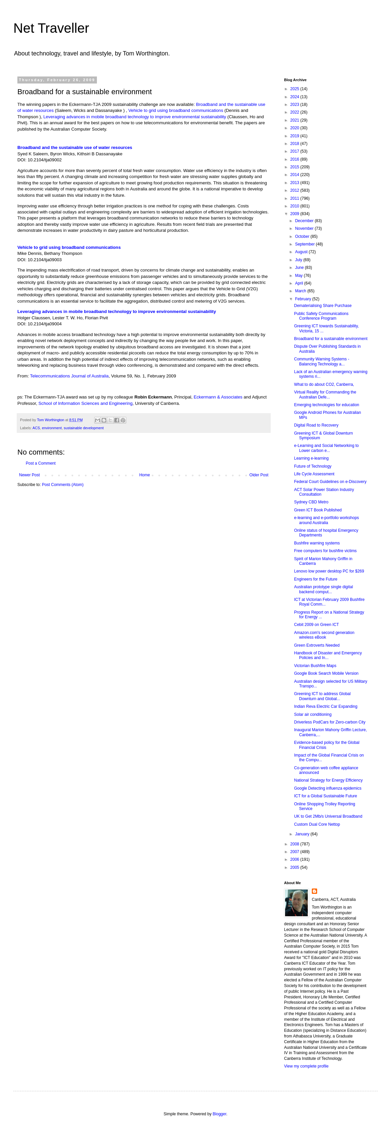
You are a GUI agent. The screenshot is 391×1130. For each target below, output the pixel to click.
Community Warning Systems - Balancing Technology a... (321, 361)
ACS (36, 428)
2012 (295, 190)
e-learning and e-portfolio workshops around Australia (326, 520)
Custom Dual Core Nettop (317, 824)
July (299, 260)
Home (144, 475)
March (301, 291)
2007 (295, 851)
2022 (295, 112)
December (305, 220)
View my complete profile (306, 1066)
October (302, 236)
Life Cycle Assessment (314, 474)
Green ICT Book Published (318, 510)
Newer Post (29, 475)
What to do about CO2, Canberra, (324, 384)
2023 (295, 104)
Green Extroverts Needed (317, 645)
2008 (295, 844)
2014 (295, 174)
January (302, 834)
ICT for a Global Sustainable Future (325, 796)
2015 (295, 167)
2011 (295, 198)
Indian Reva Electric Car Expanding (325, 706)
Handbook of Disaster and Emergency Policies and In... (328, 655)
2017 (295, 151)
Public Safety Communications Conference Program (321, 316)
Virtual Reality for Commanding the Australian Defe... (325, 394)
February (303, 299)
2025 (295, 89)
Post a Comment (40, 463)
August (302, 252)
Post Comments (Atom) (63, 484)
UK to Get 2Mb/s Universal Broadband (328, 816)
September (305, 244)
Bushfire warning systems (317, 543)
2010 (295, 206)
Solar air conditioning (313, 714)
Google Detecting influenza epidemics (327, 788)
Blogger (219, 1114)
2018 (295, 143)
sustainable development (84, 428)
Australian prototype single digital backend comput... (323, 589)
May (299, 275)
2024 (295, 97)
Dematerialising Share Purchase (323, 305)
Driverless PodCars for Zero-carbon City (329, 722)
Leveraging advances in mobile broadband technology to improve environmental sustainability (134, 116)
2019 (295, 136)
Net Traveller (51, 28)
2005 (295, 867)
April (299, 283)
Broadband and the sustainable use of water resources (74, 147)
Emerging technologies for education (326, 404)
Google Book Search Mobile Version (326, 673)
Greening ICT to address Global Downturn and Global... (322, 696)
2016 (295, 159)
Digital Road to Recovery (316, 425)
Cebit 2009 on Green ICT (316, 624)
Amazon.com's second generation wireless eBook (324, 635)
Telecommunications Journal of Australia (69, 375)
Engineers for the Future (315, 579)
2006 (295, 859)
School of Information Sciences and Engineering (85, 403)
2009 (295, 213)
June (300, 267)
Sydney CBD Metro (311, 502)
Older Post (258, 475)
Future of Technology (313, 466)
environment (51, 428)
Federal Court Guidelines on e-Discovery (330, 481)
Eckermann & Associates (217, 396)
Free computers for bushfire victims (325, 550)
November (305, 228)
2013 (295, 182)
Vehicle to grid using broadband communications (175, 110)
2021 (295, 120)
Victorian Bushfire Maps (315, 665)
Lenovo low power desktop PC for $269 (329, 571)
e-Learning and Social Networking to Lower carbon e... (326, 448)
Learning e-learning (311, 458)
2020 (295, 128)
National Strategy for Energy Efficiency (328, 780)
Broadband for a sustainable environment (330, 338)
